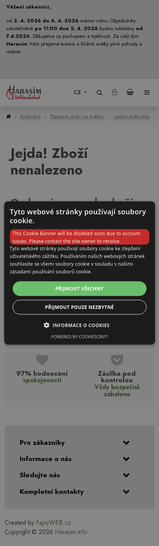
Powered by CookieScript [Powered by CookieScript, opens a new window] (79, 336)
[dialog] (79, 273)
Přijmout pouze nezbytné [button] (79, 307)
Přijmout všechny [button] (79, 288)
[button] (80, 324)
